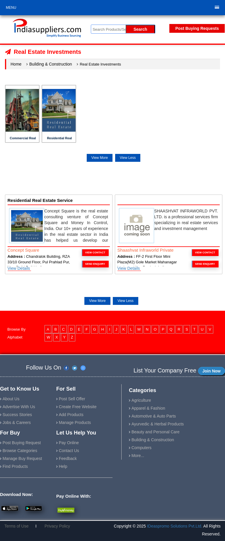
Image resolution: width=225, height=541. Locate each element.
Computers (141, 447)
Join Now (211, 371)
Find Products (15, 466)
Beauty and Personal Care (156, 432)
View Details (19, 268)
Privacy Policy (55, 526)
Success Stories (17, 414)
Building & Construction (50, 64)
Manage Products (75, 422)
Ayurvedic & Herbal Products (158, 424)
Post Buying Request (22, 442)
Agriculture (141, 400)
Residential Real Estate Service (40, 200)
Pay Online (69, 442)
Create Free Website (78, 406)
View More (99, 158)
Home (16, 64)
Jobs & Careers (17, 422)
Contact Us (69, 450)
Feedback (68, 458)
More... (138, 455)
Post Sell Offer (72, 398)
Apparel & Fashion (148, 408)
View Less (128, 158)
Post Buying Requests (197, 28)
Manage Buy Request (22, 458)
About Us (11, 398)
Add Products (71, 414)
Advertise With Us (19, 406)
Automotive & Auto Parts (154, 416)
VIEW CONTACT (95, 252)
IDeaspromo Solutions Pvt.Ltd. (175, 526)
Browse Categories (20, 450)
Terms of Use (18, 526)
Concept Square (23, 250)
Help (63, 466)
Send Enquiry (95, 263)
